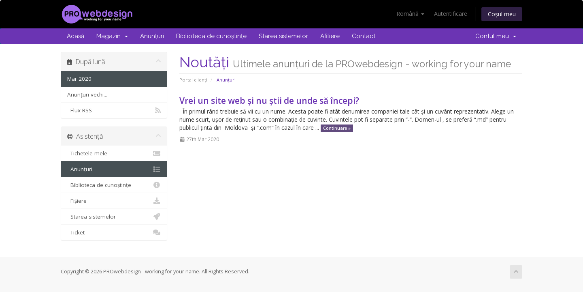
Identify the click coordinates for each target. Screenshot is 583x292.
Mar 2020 (79, 78)
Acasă (75, 36)
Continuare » (337, 128)
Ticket (114, 232)
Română (410, 13)
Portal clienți (193, 80)
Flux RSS (114, 110)
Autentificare (450, 13)
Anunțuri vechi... (87, 94)
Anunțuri (152, 36)
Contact (363, 36)
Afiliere (330, 36)
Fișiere (114, 201)
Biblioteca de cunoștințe (211, 36)
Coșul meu (502, 14)
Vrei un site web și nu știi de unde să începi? (269, 100)
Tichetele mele (114, 153)
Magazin (112, 36)
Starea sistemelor (283, 36)
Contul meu (495, 36)
